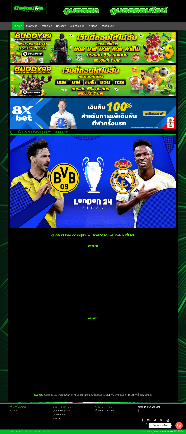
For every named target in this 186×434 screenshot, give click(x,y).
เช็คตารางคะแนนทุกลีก (105, 410)
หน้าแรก (18, 26)
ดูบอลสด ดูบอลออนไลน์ (149, 407)
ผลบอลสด (61, 26)
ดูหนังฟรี (93, 26)
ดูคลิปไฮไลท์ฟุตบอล (61, 410)
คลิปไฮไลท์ (47, 26)
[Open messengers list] (179, 425)
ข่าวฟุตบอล (31, 26)
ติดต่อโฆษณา (107, 26)
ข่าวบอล (13, 410)
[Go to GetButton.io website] (179, 431)
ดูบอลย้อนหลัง (77, 26)
